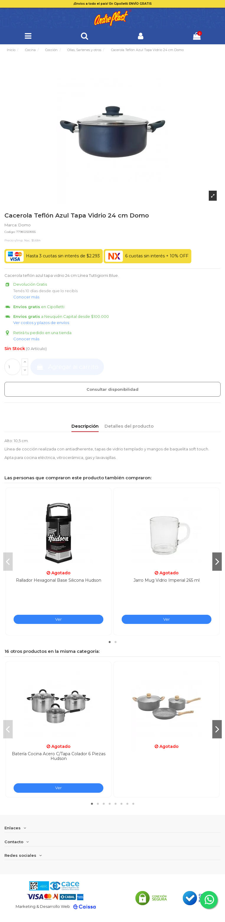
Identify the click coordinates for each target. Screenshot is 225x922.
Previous (8, 561)
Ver (58, 619)
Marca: (10, 225)
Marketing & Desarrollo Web (43, 906)
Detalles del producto (129, 426)
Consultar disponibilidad (112, 389)
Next (217, 561)
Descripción (85, 426)
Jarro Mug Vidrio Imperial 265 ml (166, 580)
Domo (24, 225)
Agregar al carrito (67, 366)
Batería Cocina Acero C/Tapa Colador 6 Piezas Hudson (58, 756)
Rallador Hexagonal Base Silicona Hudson (58, 580)
